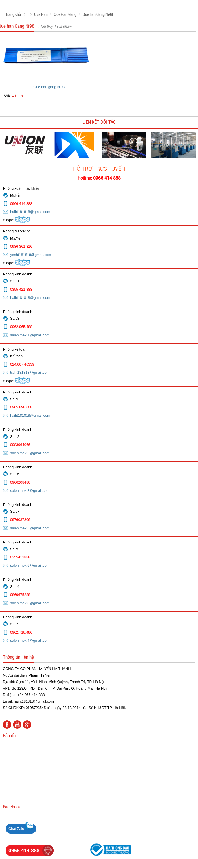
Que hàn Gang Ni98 (98, 14)
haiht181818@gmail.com (30, 212)
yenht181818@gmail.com (30, 255)
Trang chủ (13, 14)
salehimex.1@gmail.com (30, 335)
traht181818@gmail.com (30, 372)
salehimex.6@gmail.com (30, 565)
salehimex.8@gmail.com (30, 490)
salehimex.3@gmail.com (30, 603)
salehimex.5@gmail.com (30, 528)
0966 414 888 (23, 850)
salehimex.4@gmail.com (30, 640)
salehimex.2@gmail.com (30, 453)
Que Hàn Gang (65, 14)
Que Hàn (41, 14)
